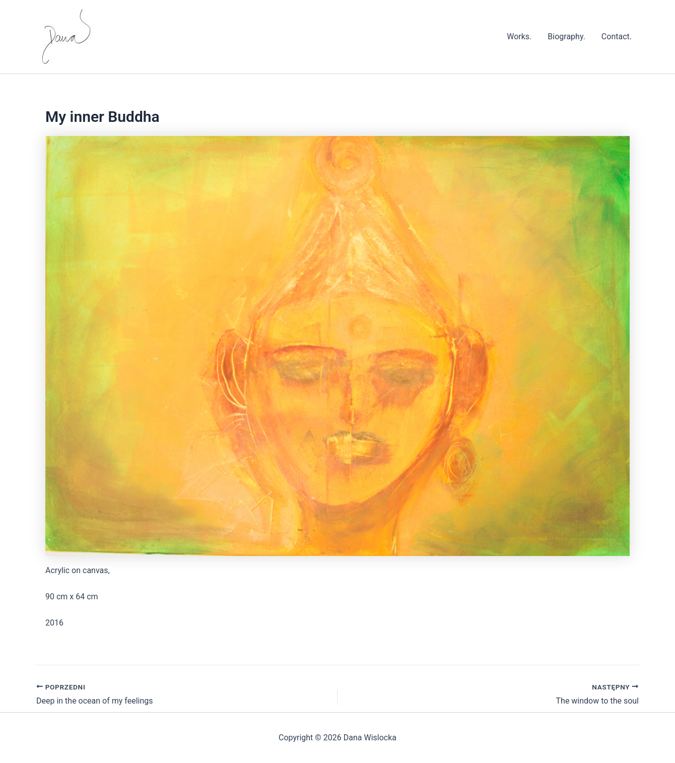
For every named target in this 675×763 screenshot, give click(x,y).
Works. (519, 36)
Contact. (616, 36)
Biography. (566, 36)
